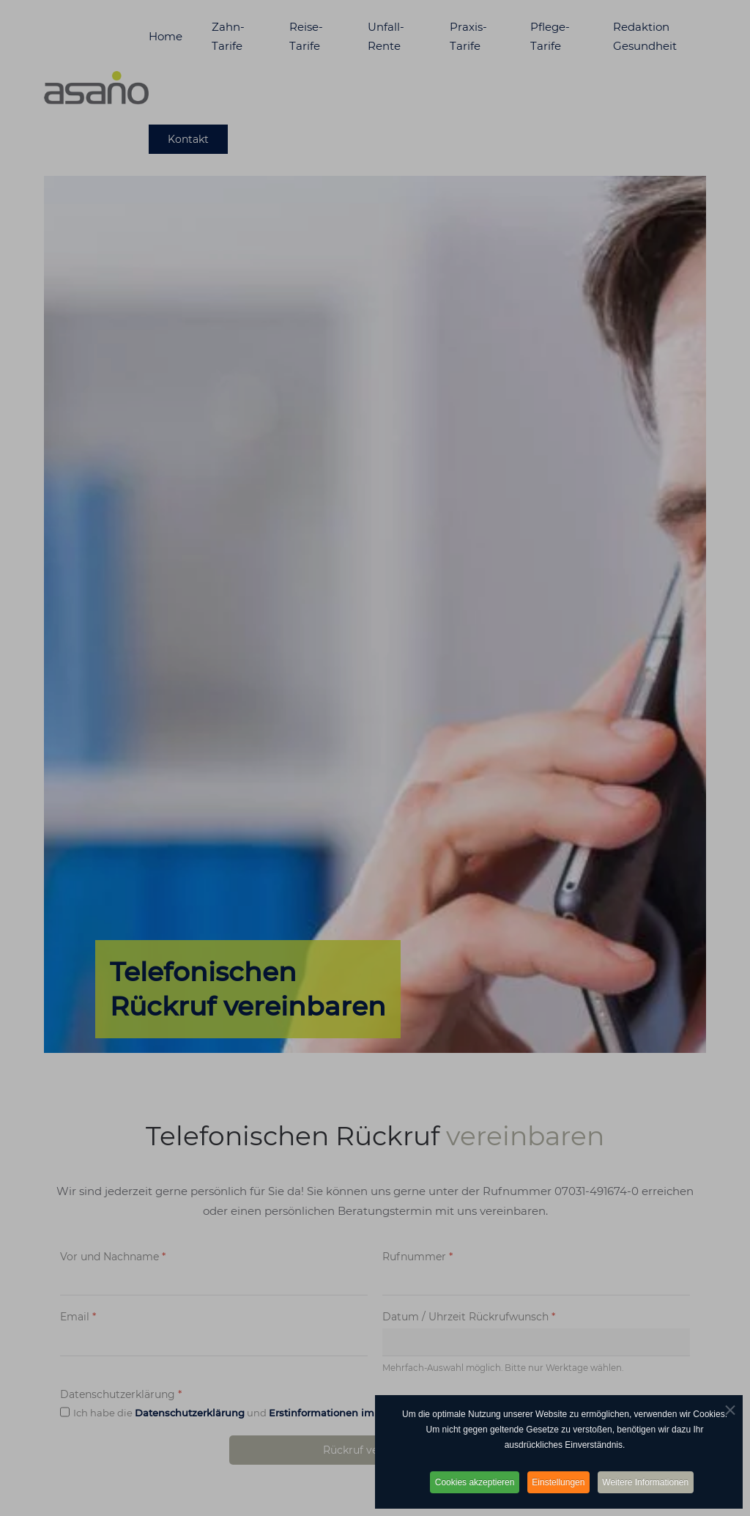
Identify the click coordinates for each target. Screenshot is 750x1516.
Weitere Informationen (650, 1482)
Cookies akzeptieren (471, 1482)
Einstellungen (558, 1482)
